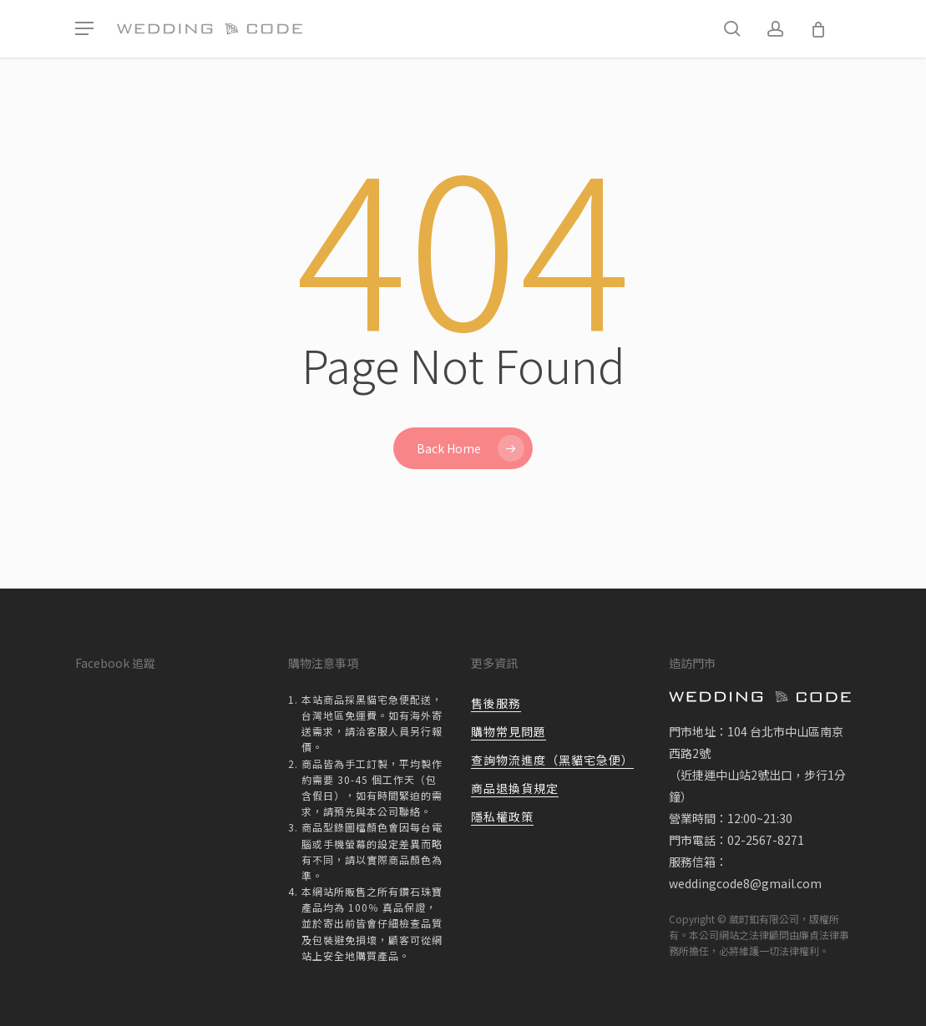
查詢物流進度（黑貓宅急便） (552, 759)
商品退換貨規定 (515, 788)
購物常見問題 (508, 731)
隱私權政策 (502, 816)
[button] (84, 29)
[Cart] (818, 29)
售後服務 (496, 703)
